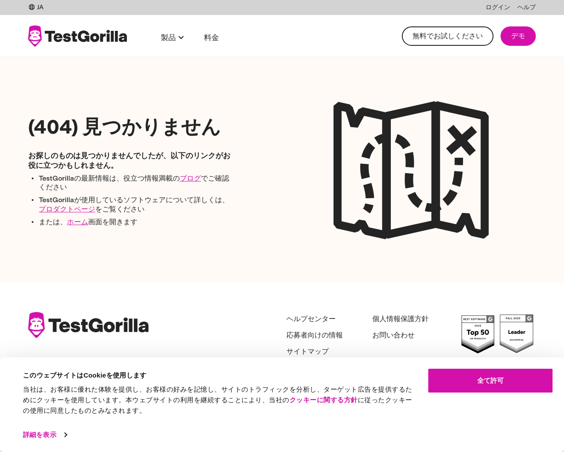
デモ (518, 36)
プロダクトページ (67, 209)
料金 (211, 37)
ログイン (498, 7)
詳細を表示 (39, 434)
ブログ (190, 178)
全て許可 (490, 380)
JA (36, 7)
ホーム (77, 222)
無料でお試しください (447, 36)
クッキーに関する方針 (323, 400)
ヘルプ (526, 7)
